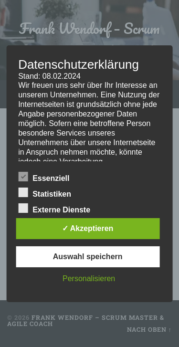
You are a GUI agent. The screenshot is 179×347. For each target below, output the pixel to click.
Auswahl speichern (88, 256)
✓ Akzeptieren (88, 228)
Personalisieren (89, 278)
